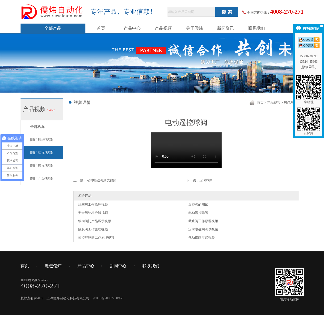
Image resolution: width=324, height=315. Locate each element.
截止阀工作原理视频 (203, 221)
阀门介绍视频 (41, 178)
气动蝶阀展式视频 (201, 237)
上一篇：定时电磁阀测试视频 (94, 180)
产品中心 (132, 28)
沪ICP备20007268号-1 (108, 298)
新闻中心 (117, 265)
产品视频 (163, 28)
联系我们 (256, 28)
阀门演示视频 (41, 153)
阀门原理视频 (41, 140)
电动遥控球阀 (198, 213)
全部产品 (52, 28)
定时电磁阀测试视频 (203, 229)
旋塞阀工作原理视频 (93, 204)
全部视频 (37, 127)
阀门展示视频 (41, 166)
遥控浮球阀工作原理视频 (96, 237)
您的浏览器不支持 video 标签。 (186, 150)
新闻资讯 (225, 28)
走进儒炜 (53, 265)
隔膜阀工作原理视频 (93, 229)
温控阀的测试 (198, 204)
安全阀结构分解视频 (93, 213)
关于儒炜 (194, 28)
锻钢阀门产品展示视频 (94, 221)
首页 (101, 28)
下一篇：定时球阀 (199, 180)
